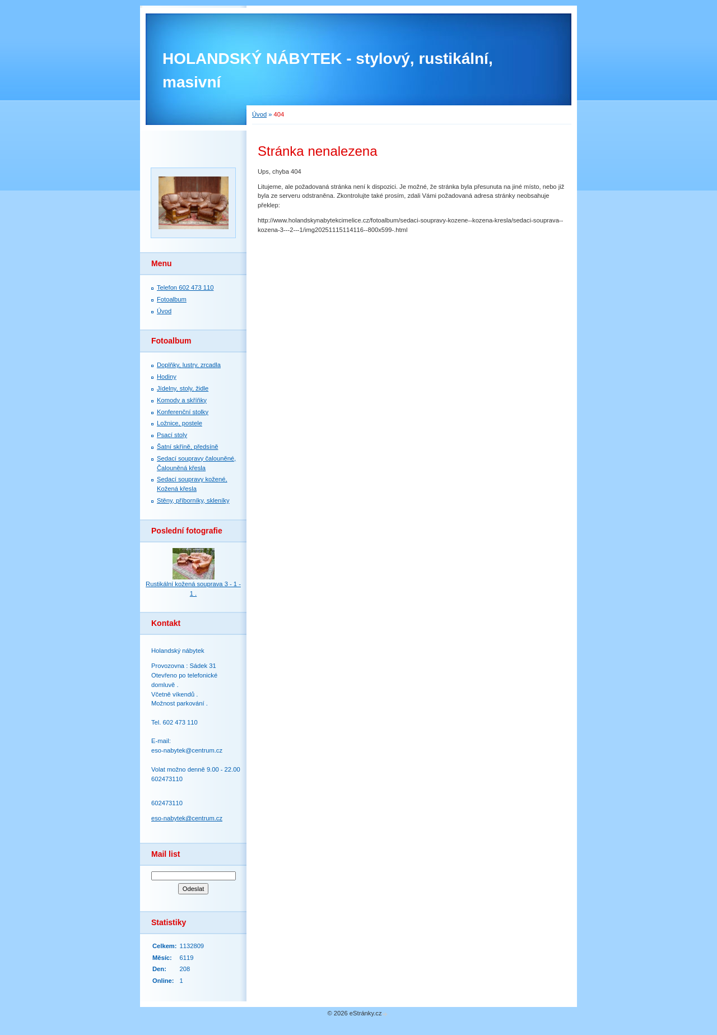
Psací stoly (172, 434)
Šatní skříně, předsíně (187, 446)
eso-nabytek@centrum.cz (186, 818)
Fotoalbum (172, 299)
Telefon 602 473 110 (185, 287)
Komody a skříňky (182, 400)
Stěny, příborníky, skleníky (193, 500)
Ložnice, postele (179, 423)
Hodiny (166, 376)
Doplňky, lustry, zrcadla (189, 364)
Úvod (259, 114)
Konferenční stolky (182, 412)
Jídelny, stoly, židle (182, 388)
